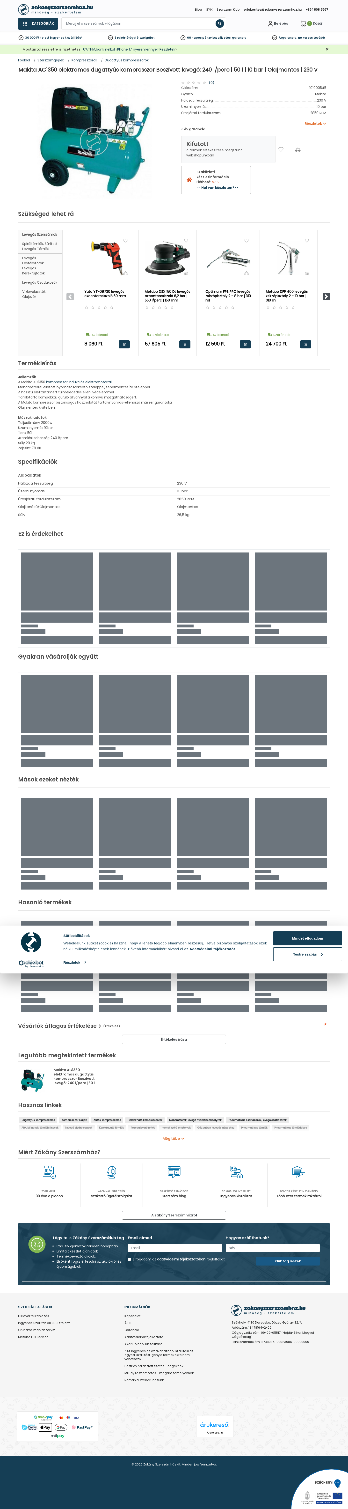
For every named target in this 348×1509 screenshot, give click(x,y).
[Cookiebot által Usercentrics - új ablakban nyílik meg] (31, 1499)
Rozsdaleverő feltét (142, 1128)
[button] (326, 296)
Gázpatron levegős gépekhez (215, 1128)
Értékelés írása (174, 1039)
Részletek (71, 1498)
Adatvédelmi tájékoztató (143, 1337)
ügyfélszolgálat (142, 38)
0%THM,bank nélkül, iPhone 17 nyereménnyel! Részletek (129, 49)
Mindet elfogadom (307, 1474)
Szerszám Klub (228, 9)
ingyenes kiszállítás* (66, 38)
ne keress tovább (311, 38)
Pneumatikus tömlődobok (290, 1128)
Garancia (131, 1330)
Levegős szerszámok (39, 234)
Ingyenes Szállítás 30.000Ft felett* (44, 1323)
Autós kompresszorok (107, 1120)
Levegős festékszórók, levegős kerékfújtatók (33, 266)
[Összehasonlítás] (297, 149)
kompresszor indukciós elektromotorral (79, 382)
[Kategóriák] (38, 24)
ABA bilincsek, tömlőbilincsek (40, 1128)
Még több (171, 1138)
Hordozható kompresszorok (145, 1120)
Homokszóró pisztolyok (176, 1128)
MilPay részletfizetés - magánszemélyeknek (159, 1373)
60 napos (194, 38)
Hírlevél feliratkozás (33, 1316)
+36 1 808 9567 (316, 9)
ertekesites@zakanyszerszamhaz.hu (273, 9)
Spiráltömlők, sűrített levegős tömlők (40, 246)
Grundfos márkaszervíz (36, 1330)
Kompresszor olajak (74, 1120)
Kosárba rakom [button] (124, 344)
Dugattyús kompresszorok (38, 1120)
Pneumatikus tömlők (254, 1128)
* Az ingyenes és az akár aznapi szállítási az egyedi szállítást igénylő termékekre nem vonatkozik (158, 1355)
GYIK (209, 9)
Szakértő (122, 38)
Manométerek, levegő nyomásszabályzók (195, 1120)
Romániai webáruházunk (144, 1380)
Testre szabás (308, 1490)
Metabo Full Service (33, 1337)
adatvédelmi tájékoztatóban (181, 1259)
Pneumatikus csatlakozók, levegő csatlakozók (257, 1120)
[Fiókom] (277, 23)
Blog (198, 9)
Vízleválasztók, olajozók (34, 294)
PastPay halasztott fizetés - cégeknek (153, 1366)
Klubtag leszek (288, 1261)
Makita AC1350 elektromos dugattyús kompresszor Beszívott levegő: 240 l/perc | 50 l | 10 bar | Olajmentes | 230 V (74, 1081)
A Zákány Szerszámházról (174, 1215)
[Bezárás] (327, 49)
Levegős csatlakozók (39, 282)
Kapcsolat (132, 1316)
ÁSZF (128, 1323)
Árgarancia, (288, 38)
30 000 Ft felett (37, 38)
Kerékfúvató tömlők (111, 1128)
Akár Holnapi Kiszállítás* (143, 1344)
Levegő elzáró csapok (78, 1128)
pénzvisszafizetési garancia (224, 38)
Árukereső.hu (215, 1432)
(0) (211, 82)
